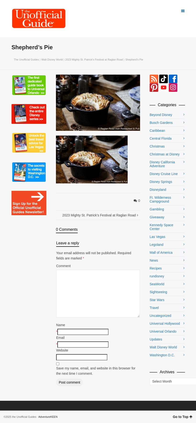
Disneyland (158, 190)
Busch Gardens (161, 123)
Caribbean (157, 130)
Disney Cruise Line (164, 174)
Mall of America (161, 252)
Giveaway (157, 217)
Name (60, 325)
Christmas (157, 146)
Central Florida (161, 138)
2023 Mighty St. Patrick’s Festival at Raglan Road (94, 59)
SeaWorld (157, 284)
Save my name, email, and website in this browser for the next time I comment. (95, 370)
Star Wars (157, 300)
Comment (63, 266)
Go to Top (182, 417)
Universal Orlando (163, 331)
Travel (154, 308)
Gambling (157, 209)
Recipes (156, 268)
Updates (156, 339)
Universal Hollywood (165, 323)
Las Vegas (157, 237)
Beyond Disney (161, 115)
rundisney (157, 276)
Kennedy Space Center (161, 227)
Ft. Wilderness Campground (160, 199)
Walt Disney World (52, 59)
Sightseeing (158, 292)
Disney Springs (161, 182)
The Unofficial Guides (26, 59)
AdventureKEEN (48, 416)
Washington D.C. (162, 355)
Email (60, 338)
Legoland (156, 245)
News (154, 260)
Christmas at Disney (165, 154)
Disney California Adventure (162, 164)
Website (62, 350)
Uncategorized (160, 316)
